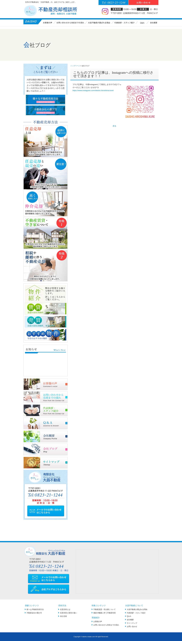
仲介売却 (63, 616)
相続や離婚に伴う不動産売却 (104, 613)
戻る (114, 126)
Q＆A (129, 616)
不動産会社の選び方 (34, 613)
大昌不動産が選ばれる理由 (137, 609)
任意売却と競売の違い (68, 613)
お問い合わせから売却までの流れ (106, 625)
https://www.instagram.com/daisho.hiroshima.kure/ (93, 90)
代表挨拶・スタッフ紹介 (136, 613)
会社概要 (130, 620)
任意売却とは (65, 609)
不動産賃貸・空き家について (104, 609)
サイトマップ (132, 623)
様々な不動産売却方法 (35, 609)
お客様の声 (97, 622)
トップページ (75, 66)
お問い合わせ (132, 627)
